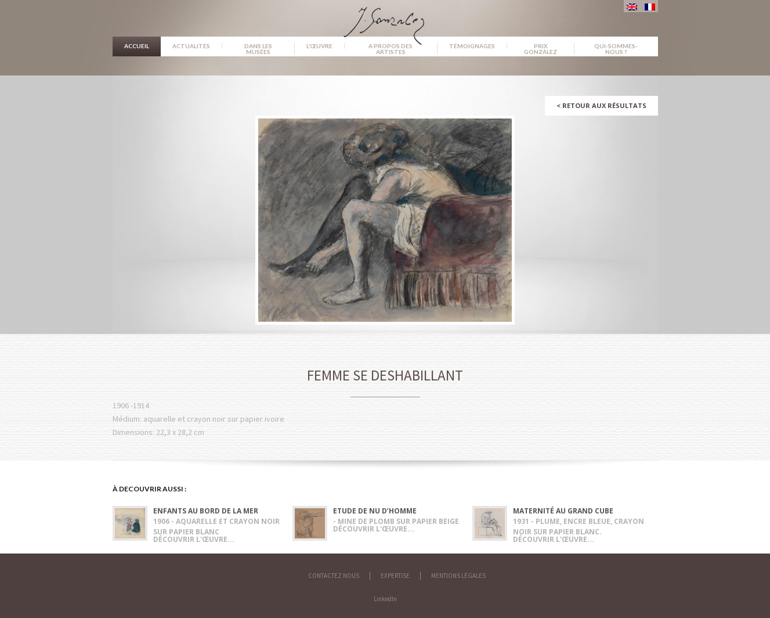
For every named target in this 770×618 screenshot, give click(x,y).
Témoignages (472, 46)
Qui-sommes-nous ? (616, 49)
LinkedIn (385, 599)
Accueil (136, 46)
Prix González (540, 49)
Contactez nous (333, 576)
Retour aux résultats (601, 105)
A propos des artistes (390, 49)
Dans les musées (258, 49)
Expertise (395, 576)
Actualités (191, 46)
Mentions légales (458, 576)
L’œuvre (319, 46)
